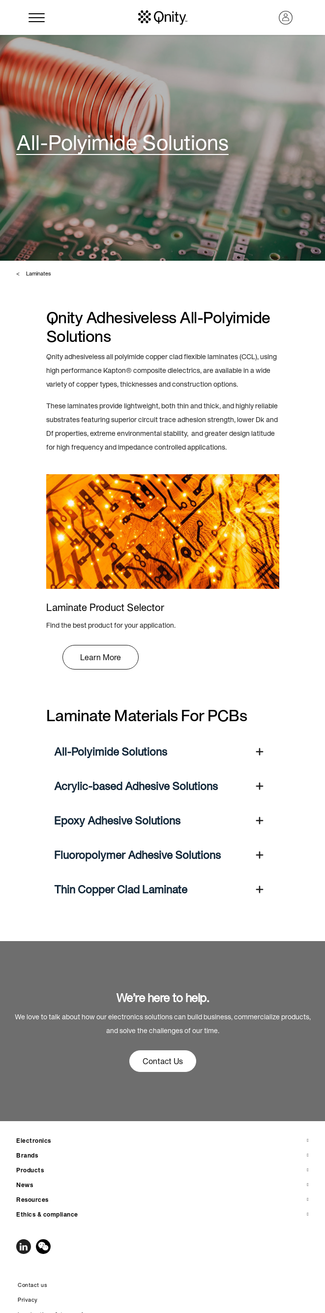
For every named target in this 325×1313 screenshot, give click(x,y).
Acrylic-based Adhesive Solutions (136, 786)
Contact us (32, 1285)
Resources (32, 1199)
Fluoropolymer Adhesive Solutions (137, 855)
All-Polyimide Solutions (110, 752)
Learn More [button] (100, 657)
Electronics (33, 1140)
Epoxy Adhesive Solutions (117, 820)
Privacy (28, 1300)
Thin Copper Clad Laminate (120, 889)
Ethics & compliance (47, 1214)
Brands (27, 1155)
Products (30, 1170)
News (24, 1185)
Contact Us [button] (163, 1061)
